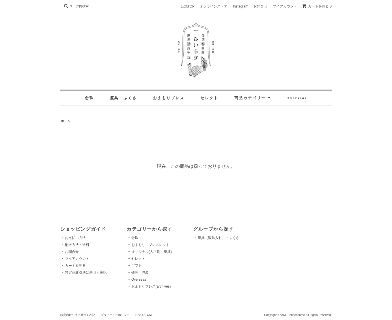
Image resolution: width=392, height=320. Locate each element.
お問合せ (260, 6)
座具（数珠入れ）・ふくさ (218, 238)
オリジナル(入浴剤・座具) (151, 252)
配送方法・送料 (77, 245)
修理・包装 (140, 273)
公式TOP (188, 6)
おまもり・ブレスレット (150, 245)
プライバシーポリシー (115, 315)
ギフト (136, 266)
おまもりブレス (168, 98)
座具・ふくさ (123, 98)
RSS (138, 315)
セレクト (209, 98)
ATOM (147, 315)
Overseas (296, 98)
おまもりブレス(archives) (151, 286)
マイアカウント (285, 6)
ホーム (65, 121)
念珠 (89, 98)
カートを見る (75, 266)
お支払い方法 (75, 238)
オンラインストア (213, 6)
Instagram (240, 6)
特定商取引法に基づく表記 (86, 273)
